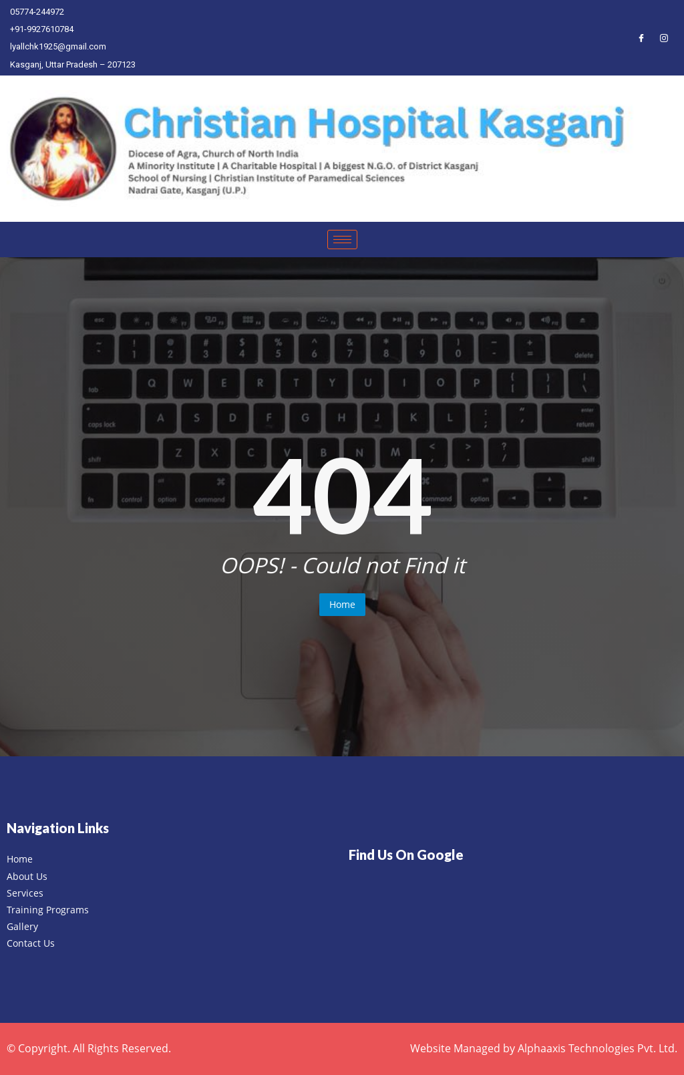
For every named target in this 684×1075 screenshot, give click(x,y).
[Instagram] (664, 37)
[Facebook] (641, 37)
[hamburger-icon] (342, 239)
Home (342, 604)
